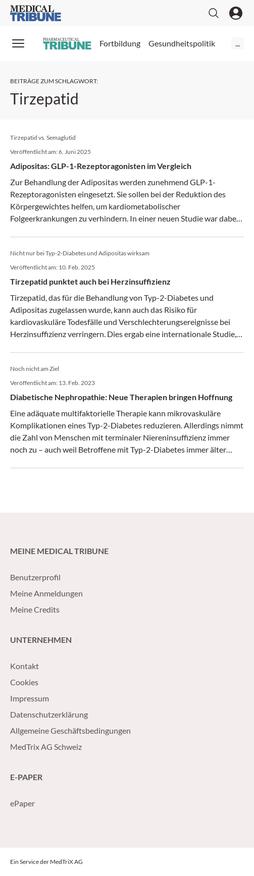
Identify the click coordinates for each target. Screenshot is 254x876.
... (237, 43)
